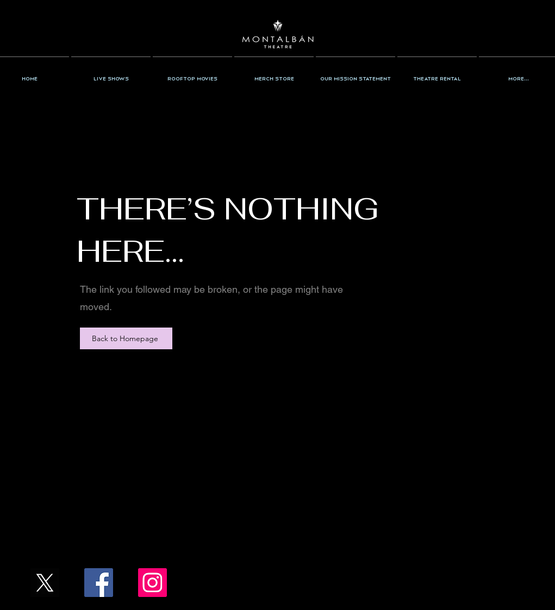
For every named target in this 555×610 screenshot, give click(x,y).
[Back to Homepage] (126, 338)
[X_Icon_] (44, 582)
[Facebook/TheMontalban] (98, 582)
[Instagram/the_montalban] (152, 582)
